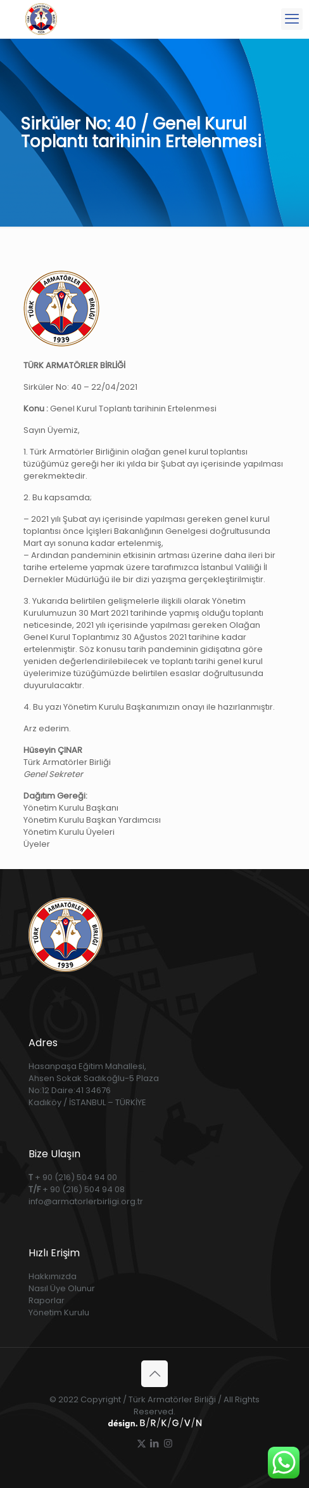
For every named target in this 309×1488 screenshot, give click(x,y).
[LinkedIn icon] (155, 1443)
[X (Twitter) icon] (141, 1443)
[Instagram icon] (168, 1443)
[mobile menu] (292, 19)
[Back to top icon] (154, 1373)
